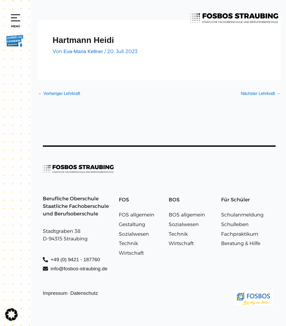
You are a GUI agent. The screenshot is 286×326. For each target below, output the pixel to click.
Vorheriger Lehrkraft (59, 94)
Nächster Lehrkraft (260, 94)
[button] (11, 314)
